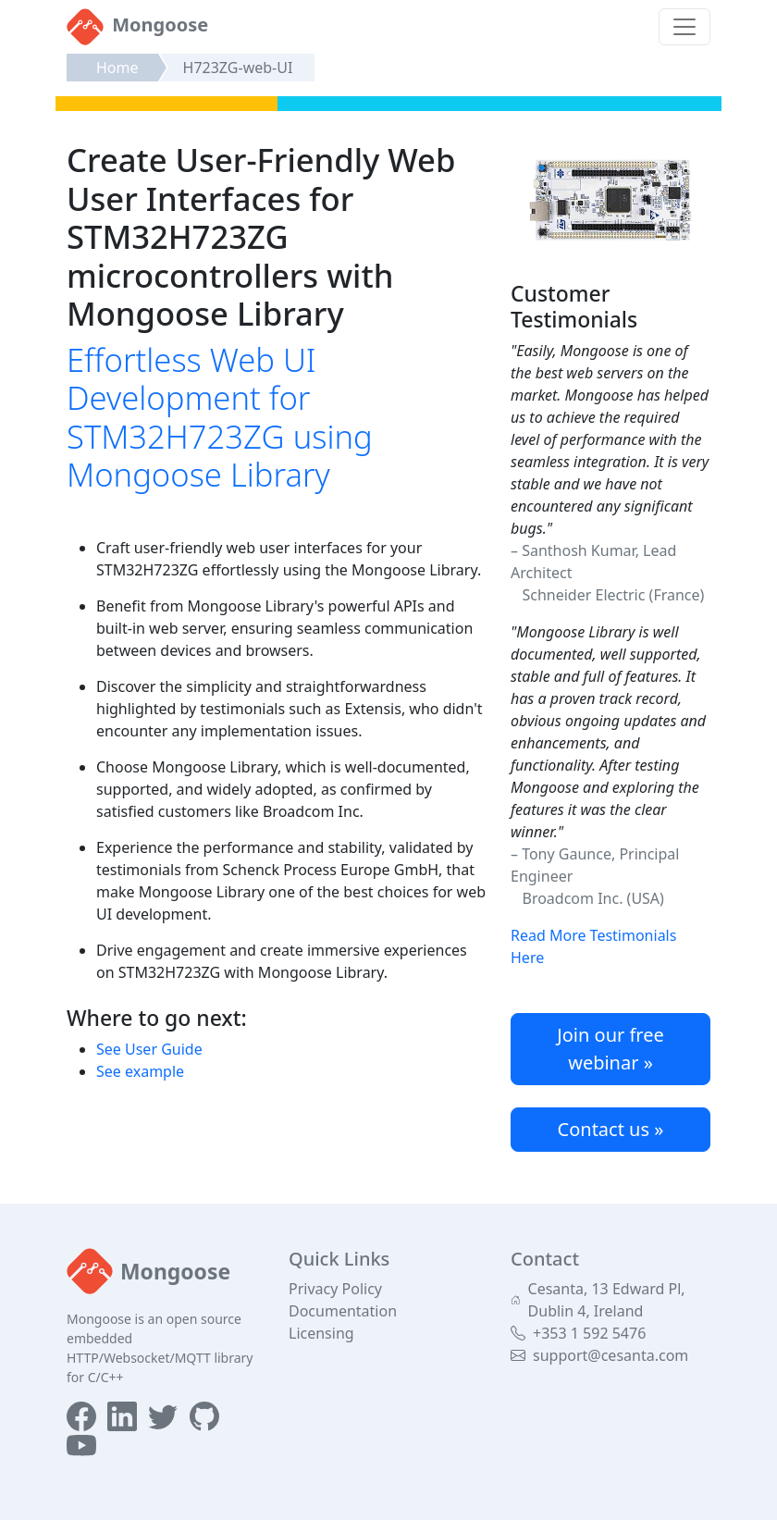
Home (117, 67)
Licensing (321, 1333)
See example (140, 1071)
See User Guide (149, 1049)
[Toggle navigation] (684, 26)
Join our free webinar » (610, 1048)
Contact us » (611, 1129)
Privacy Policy (335, 1289)
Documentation (343, 1311)
